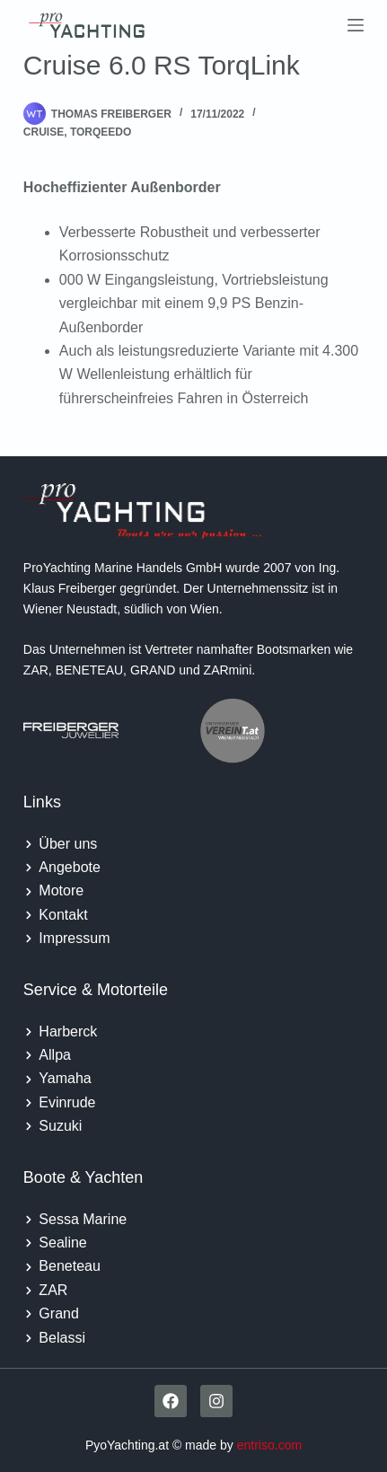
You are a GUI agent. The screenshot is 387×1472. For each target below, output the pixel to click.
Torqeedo (100, 132)
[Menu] (355, 25)
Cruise (43, 132)
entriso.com (269, 1445)
